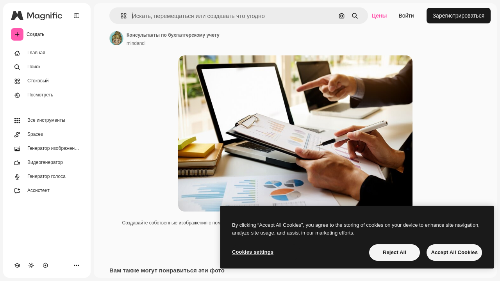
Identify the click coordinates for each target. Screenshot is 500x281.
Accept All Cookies (454, 252)
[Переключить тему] (31, 265)
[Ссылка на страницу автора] (116, 38)
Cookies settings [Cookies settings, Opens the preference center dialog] (252, 252)
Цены (379, 15)
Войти (406, 15)
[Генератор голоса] (47, 177)
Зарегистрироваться (458, 15)
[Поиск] (47, 67)
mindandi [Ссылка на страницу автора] (136, 43)
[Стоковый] (47, 81)
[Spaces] (47, 134)
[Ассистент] (47, 191)
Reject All (394, 252)
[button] (120, 16)
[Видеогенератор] (47, 163)
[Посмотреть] (47, 95)
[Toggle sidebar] (76, 15)
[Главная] (47, 53)
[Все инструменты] (47, 120)
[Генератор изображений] (47, 148)
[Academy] (17, 265)
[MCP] (45, 265)
